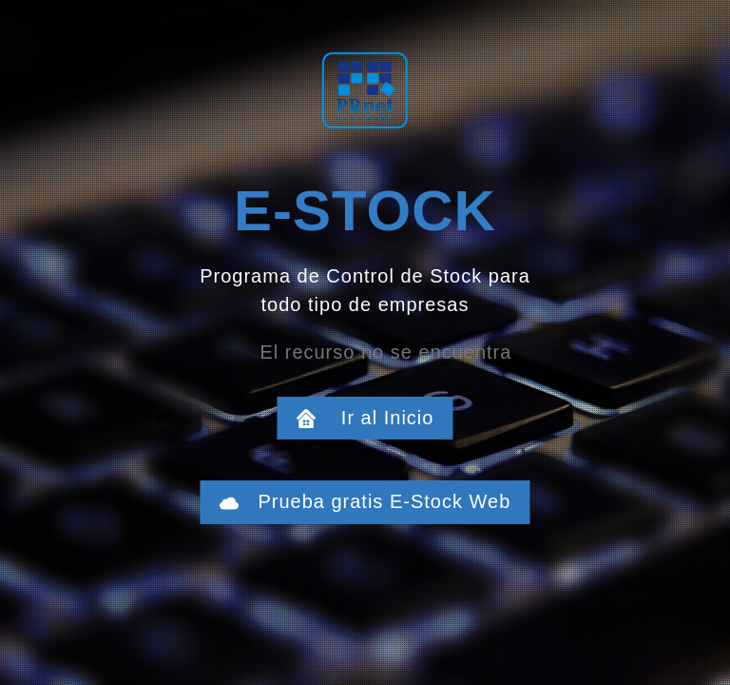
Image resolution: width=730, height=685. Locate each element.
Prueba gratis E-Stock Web (375, 501)
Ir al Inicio (375, 417)
